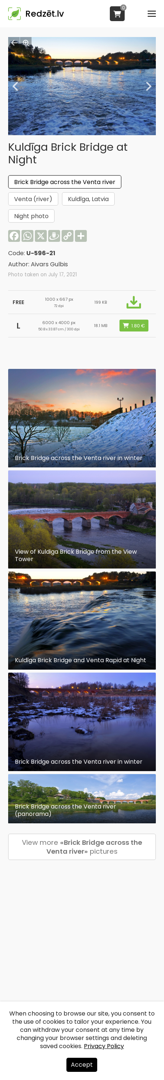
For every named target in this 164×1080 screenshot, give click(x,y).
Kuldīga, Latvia (88, 199)
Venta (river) (33, 199)
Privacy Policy (104, 1046)
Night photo (31, 216)
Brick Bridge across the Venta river (64, 182)
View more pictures (82, 847)
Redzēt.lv (44, 14)
